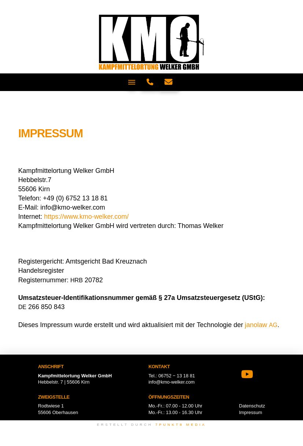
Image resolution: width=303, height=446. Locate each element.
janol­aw (261, 325)
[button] (132, 82)
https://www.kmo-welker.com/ (86, 216)
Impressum (250, 412)
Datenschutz (252, 406)
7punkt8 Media (180, 425)
